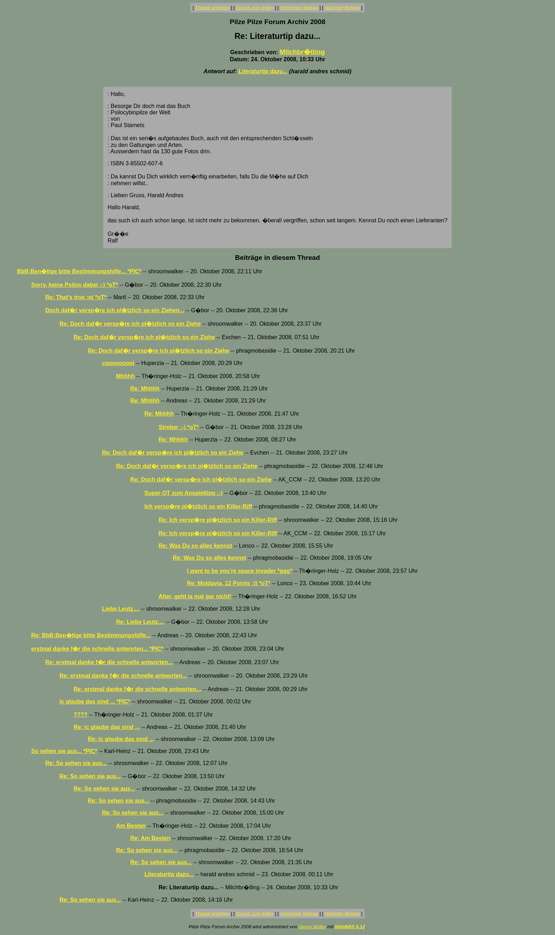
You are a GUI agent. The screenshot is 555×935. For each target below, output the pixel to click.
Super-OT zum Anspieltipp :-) (183, 493)
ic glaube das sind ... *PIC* (94, 702)
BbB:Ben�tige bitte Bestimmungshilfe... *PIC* (79, 271)
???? (80, 715)
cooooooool (118, 363)
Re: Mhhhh (145, 389)
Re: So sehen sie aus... (76, 763)
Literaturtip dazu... (263, 71)
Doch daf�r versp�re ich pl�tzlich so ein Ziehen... (114, 310)
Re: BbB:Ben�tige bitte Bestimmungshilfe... (91, 635)
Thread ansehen (212, 7)
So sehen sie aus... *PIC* (64, 751)
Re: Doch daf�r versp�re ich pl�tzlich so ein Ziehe (130, 324)
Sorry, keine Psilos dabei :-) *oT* (74, 285)
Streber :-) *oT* (179, 427)
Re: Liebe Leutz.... (140, 622)
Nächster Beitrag (342, 7)
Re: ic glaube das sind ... (107, 727)
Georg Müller (312, 926)
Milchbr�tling (302, 52)
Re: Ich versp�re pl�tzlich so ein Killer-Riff (218, 520)
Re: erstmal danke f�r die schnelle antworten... (109, 662)
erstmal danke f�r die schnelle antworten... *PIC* (97, 649)
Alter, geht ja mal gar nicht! (195, 596)
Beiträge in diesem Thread (277, 257)
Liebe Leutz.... (120, 609)
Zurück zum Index (255, 7)
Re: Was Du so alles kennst (195, 546)
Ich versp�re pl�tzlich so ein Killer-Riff (198, 506)
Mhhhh (125, 376)
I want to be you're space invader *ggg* (239, 571)
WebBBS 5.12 (350, 926)
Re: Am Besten (150, 838)
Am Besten (131, 826)
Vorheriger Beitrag (299, 7)
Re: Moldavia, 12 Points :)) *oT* (228, 583)
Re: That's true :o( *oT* (76, 297)
